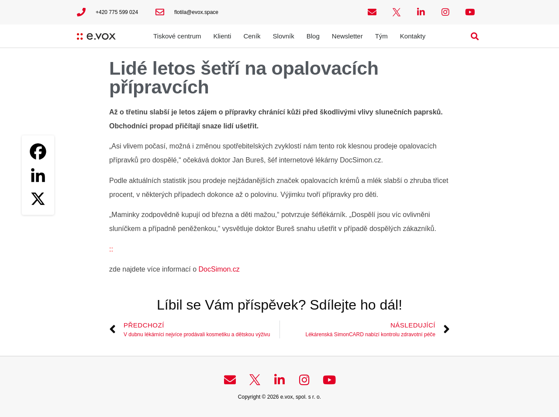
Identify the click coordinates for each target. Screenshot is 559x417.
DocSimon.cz (219, 269)
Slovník (283, 36)
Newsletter (347, 36)
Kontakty (412, 36)
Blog (313, 36)
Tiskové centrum (177, 36)
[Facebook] (38, 151)
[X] (38, 199)
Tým (381, 36)
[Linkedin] (38, 175)
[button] (475, 36)
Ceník (251, 36)
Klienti (222, 36)
